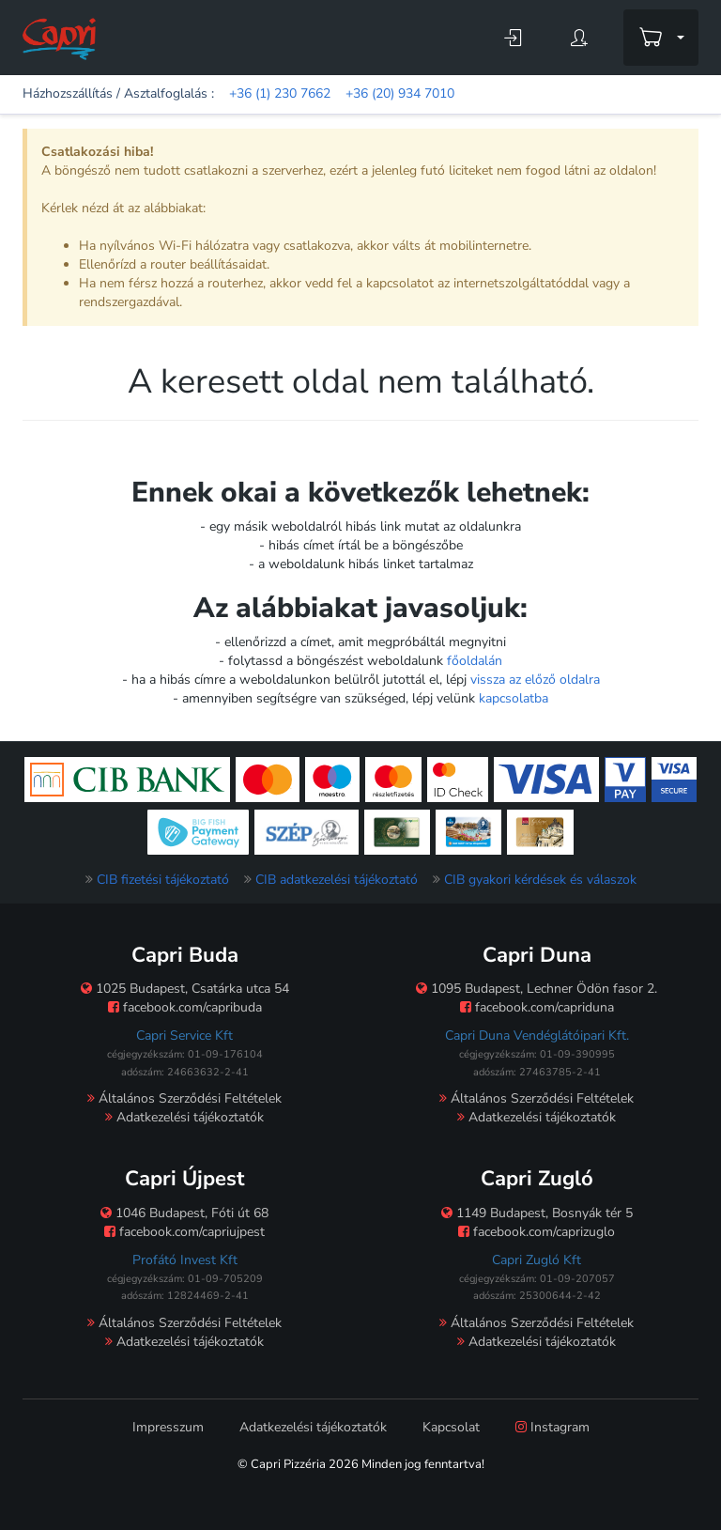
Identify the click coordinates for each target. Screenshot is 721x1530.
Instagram (552, 1427)
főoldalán (474, 661)
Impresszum (168, 1427)
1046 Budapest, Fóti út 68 (184, 1213)
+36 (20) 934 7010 (399, 93)
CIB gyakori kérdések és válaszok (540, 880)
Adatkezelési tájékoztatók (184, 1117)
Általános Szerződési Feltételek (184, 1098)
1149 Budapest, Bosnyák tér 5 (537, 1213)
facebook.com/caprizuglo (536, 1232)
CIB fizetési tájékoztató (163, 880)
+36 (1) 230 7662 (279, 93)
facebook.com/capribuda (185, 1007)
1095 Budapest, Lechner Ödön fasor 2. (536, 988)
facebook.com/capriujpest (184, 1232)
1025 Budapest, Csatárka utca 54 (185, 988)
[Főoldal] (59, 38)
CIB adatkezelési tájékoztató (336, 880)
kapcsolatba (513, 698)
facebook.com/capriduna (537, 1007)
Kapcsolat (451, 1427)
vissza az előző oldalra (535, 679)
